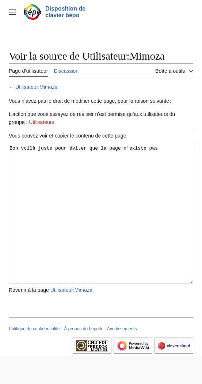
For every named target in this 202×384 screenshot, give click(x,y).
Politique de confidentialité (34, 356)
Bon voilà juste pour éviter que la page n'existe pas (101, 228)
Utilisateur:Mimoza (36, 87)
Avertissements (122, 356)
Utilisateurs (41, 122)
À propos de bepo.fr (83, 356)
